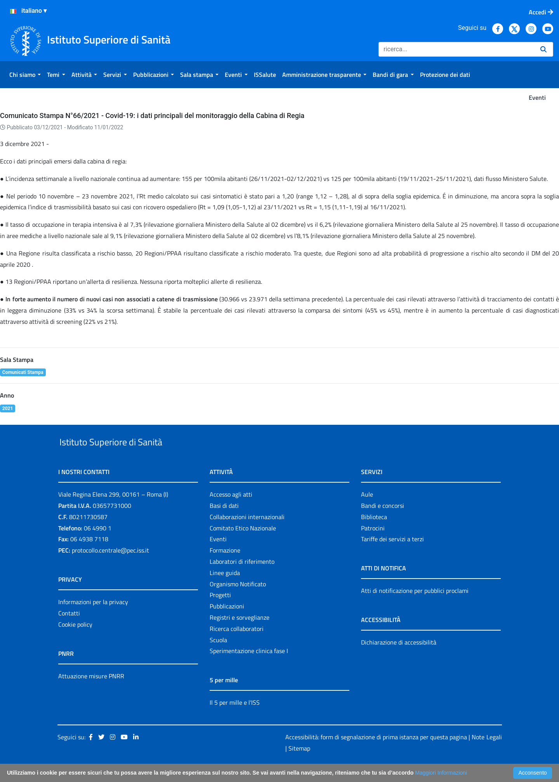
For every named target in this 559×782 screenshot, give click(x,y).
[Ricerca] (456, 49)
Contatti (69, 631)
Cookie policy (75, 642)
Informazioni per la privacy (93, 619)
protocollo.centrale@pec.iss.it (110, 568)
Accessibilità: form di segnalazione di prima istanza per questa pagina (376, 754)
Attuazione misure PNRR (91, 694)
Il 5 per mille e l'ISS (235, 720)
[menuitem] (25, 74)
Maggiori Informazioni (441, 773)
